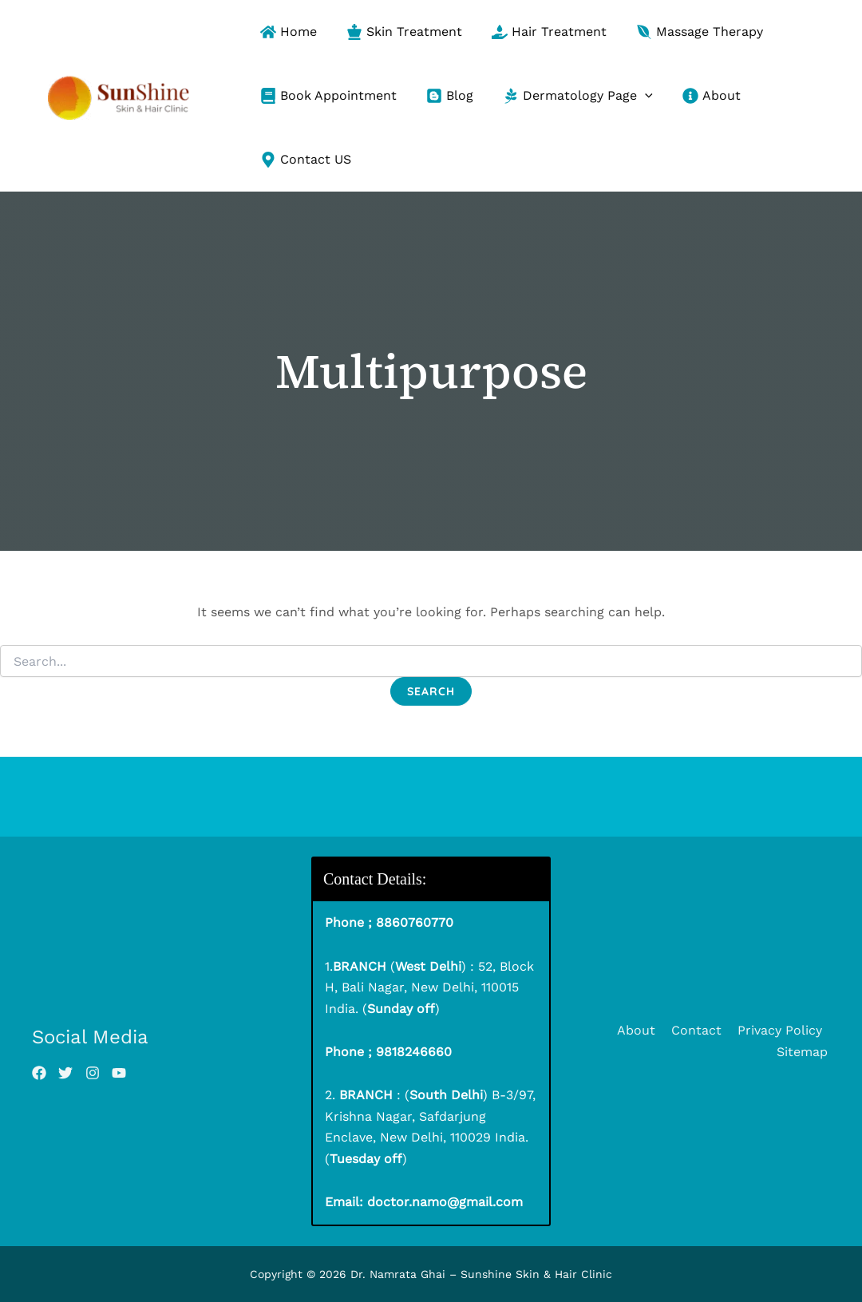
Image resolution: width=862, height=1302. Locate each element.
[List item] (39, 1073)
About (644, 1030)
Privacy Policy (781, 1030)
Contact (701, 1030)
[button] (645, 96)
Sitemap (804, 1051)
